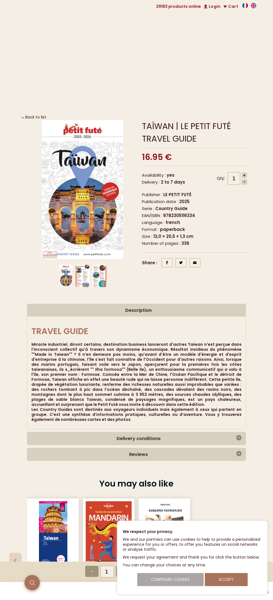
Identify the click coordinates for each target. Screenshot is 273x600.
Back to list (35, 117)
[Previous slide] (15, 560)
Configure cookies (170, 579)
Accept (226, 579)
